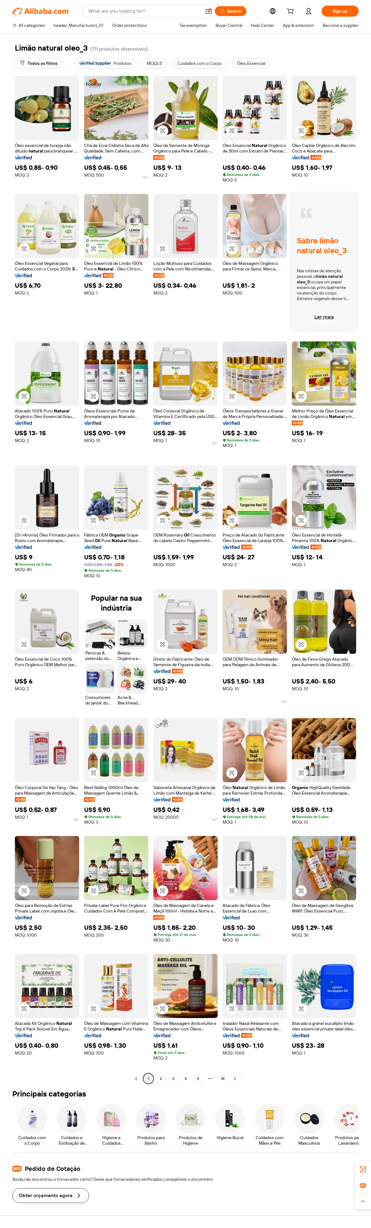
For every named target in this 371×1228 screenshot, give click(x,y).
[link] (363, 1169)
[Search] (230, 11)
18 (222, 1078)
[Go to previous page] (136, 1078)
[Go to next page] (235, 1078)
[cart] (291, 12)
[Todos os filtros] (39, 63)
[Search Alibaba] (144, 11)
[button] (208, 11)
